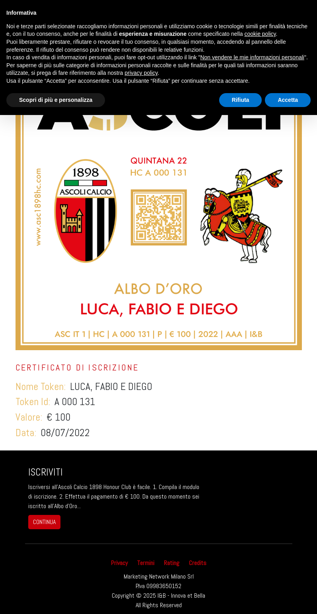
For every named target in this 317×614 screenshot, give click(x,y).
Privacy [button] (119, 563)
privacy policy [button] (141, 73)
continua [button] (44, 522)
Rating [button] (171, 563)
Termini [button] (145, 563)
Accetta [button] (288, 100)
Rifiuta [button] (240, 100)
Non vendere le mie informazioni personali (252, 57)
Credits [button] (197, 563)
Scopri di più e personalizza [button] (55, 100)
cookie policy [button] (260, 34)
